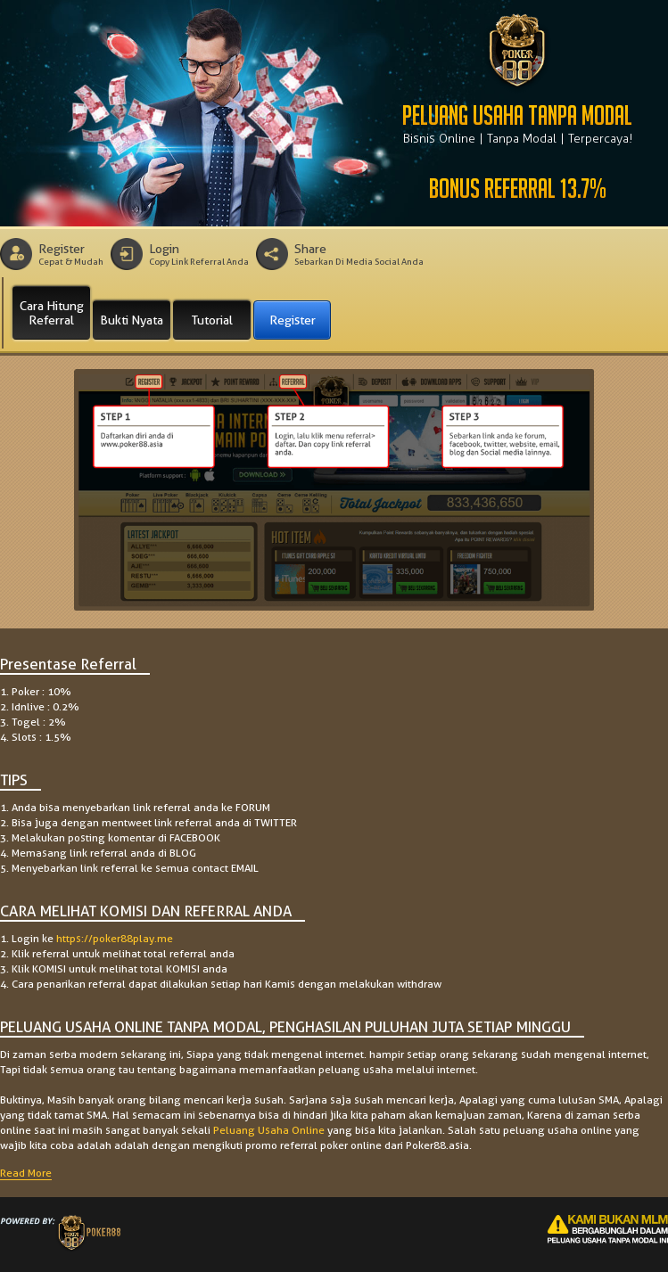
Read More (26, 1172)
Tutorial (212, 320)
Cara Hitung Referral (52, 313)
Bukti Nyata (131, 320)
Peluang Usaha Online (269, 1130)
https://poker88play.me (114, 938)
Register (292, 320)
